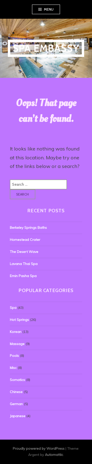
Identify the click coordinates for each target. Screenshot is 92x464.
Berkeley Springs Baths (28, 227)
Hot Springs (19, 319)
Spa (13, 307)
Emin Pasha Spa (23, 276)
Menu (49, 9)
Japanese (17, 416)
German (16, 404)
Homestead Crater (25, 239)
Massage (17, 344)
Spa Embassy (46, 48)
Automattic (54, 454)
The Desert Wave (24, 251)
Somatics (17, 380)
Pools (14, 355)
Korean (15, 332)
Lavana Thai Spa (24, 264)
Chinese (16, 392)
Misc (13, 367)
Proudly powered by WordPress (39, 448)
